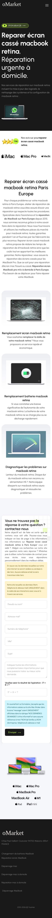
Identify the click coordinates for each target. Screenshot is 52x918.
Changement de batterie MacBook (18, 853)
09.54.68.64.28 (13, 25)
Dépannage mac (9, 866)
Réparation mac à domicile (14, 882)
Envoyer (14, 732)
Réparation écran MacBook (14, 858)
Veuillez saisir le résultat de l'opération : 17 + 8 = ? (25, 684)
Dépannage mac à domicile (14, 874)
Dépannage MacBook (12, 891)
